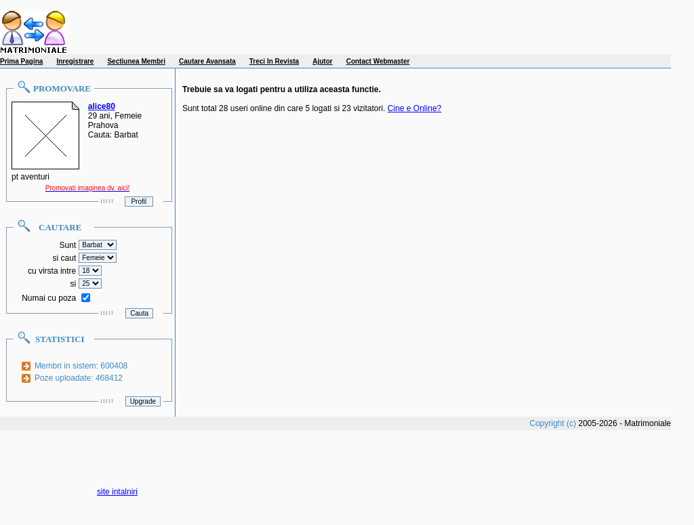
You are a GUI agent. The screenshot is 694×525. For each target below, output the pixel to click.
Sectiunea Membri (136, 61)
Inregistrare (75, 61)
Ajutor (322, 61)
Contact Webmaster (378, 61)
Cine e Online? (414, 108)
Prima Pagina (21, 61)
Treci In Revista (274, 61)
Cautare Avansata (207, 61)
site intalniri (117, 492)
